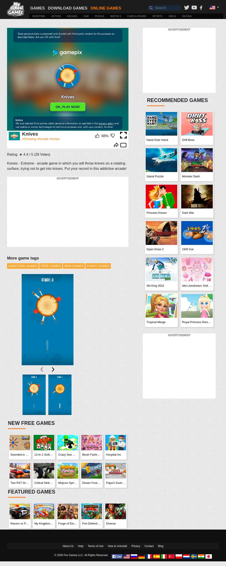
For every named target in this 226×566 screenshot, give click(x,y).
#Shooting (29, 139)
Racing (187, 16)
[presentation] (42, 369)
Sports (157, 16)
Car (86, 16)
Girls (172, 16)
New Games (73, 266)
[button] (34, 395)
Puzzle (99, 16)
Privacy (135, 546)
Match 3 (116, 16)
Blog (160, 546)
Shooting (38, 16)
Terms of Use (96, 546)
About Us (68, 546)
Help (80, 546)
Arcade (72, 16)
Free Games (51, 266)
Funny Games (98, 266)
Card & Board (136, 16)
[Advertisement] (70, 212)
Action (56, 16)
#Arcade (43, 139)
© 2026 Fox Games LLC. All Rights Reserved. (81, 555)
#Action (54, 139)
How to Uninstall (117, 546)
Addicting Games (22, 266)
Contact (149, 546)
